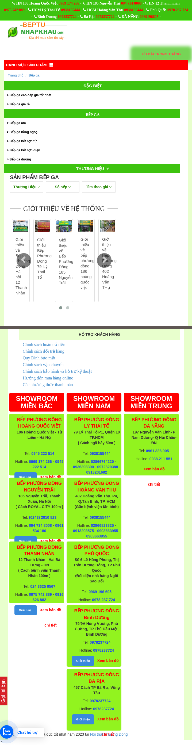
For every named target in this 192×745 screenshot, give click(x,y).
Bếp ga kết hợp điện (24, 150)
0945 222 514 (42, 453)
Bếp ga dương (20, 159)
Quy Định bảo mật (39, 358)
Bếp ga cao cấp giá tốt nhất (30, 95)
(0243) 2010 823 (43, 517)
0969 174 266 (69, 3)
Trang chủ (15, 75)
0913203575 (83, 531)
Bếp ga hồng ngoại (23, 132)
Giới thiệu (26, 477)
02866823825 (102, 525)
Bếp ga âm (17, 123)
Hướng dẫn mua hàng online (48, 378)
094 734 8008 (131, 3)
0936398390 (83, 467)
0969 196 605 (100, 592)
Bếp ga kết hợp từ (23, 141)
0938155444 (70, 10)
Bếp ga (34, 75)
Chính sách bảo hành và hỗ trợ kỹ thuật (57, 371)
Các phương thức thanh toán (48, 384)
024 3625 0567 (42, 586)
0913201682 (96, 472)
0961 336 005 (157, 451)
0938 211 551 (160, 459)
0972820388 (107, 467)
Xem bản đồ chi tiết (50, 617)
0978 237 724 (177, 10)
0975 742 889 (14, 10)
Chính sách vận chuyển (43, 364)
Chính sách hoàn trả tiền (44, 344)
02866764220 (102, 461)
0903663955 (107, 531)
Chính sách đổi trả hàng (43, 351)
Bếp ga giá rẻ (19, 104)
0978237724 (67, 17)
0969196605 (149, 17)
